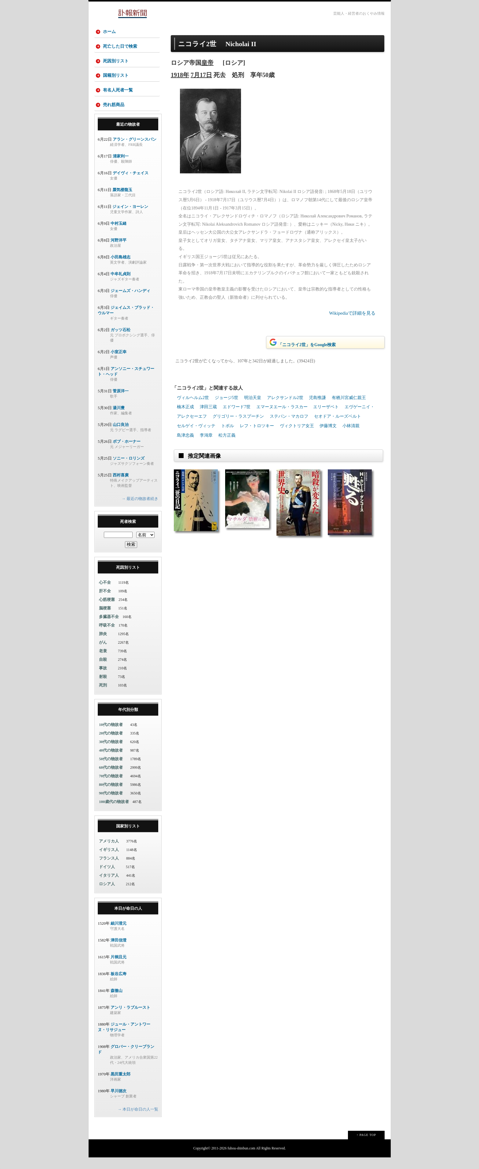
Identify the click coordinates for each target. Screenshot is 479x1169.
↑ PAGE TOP (366, 1146)
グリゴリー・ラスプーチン (238, 416)
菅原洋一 (121, 402)
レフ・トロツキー (257, 426)
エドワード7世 (236, 407)
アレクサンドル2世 (285, 397)
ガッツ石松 (120, 341)
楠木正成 (185, 407)
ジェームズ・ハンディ (130, 302)
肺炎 (103, 645)
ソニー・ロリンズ (128, 469)
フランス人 (109, 869)
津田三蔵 (208, 407)
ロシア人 (107, 895)
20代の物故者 (111, 744)
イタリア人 (109, 886)
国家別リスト (128, 837)
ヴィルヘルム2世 (193, 397)
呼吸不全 (107, 636)
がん (103, 653)
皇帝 (207, 62)
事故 (103, 679)
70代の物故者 (111, 787)
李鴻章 (206, 435)
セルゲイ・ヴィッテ (196, 426)
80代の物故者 (111, 796)
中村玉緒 (118, 234)
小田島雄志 (120, 268)
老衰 (103, 662)
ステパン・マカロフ (289, 416)
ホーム (110, 32)
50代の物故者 (111, 770)
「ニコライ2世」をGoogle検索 (302, 342)
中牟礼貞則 (120, 285)
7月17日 (201, 75)
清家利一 (121, 167)
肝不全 (105, 602)
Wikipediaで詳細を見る (352, 313)
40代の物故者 (111, 761)
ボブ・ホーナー (127, 452)
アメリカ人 (109, 852)
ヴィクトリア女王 (297, 426)
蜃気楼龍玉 (122, 201)
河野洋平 (118, 251)
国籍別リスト (117, 81)
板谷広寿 (118, 985)
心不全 (105, 593)
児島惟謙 (317, 397)
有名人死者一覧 (119, 98)
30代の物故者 (111, 753)
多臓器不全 (109, 628)
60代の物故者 (111, 778)
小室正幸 (118, 363)
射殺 (103, 688)
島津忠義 (185, 435)
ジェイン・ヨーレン (130, 218)
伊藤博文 (328, 426)
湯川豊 (119, 419)
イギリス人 (109, 861)
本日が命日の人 (128, 919)
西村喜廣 (121, 486)
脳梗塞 (105, 619)
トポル (227, 426)
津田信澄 (118, 951)
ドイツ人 (107, 878)
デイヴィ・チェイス (130, 184)
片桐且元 (118, 968)
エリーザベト (326, 407)
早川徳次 (118, 1102)
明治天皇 (252, 397)
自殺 (103, 670)
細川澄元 (118, 934)
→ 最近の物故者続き (140, 510)
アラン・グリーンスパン (134, 150)
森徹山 (116, 1002)
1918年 (180, 75)
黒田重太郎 (120, 1085)
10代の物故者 (111, 736)
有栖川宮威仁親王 (349, 397)
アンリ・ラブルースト (130, 1018)
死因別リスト (117, 65)
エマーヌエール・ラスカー (282, 407)
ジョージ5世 (226, 397)
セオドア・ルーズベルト (337, 416)
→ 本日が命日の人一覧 (138, 1120)
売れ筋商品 (114, 114)
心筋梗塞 (107, 611)
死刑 (103, 696)
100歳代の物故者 (114, 813)
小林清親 (351, 426)
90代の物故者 (111, 804)
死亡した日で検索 (121, 48)
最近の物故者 (128, 135)
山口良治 (121, 436)
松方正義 (227, 435)
